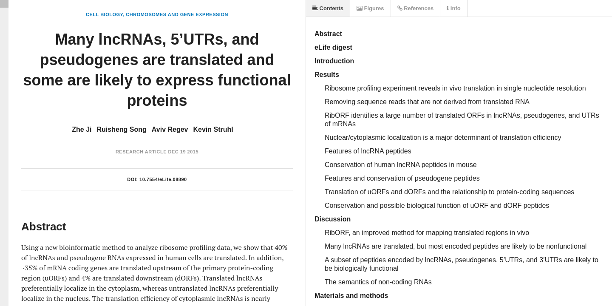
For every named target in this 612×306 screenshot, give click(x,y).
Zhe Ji (81, 129)
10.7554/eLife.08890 (163, 179)
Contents (327, 8)
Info (453, 8)
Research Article (141, 151)
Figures (370, 8)
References (415, 8)
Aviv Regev (170, 129)
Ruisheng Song (122, 129)
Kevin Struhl (213, 129)
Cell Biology (104, 14)
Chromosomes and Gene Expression (177, 14)
